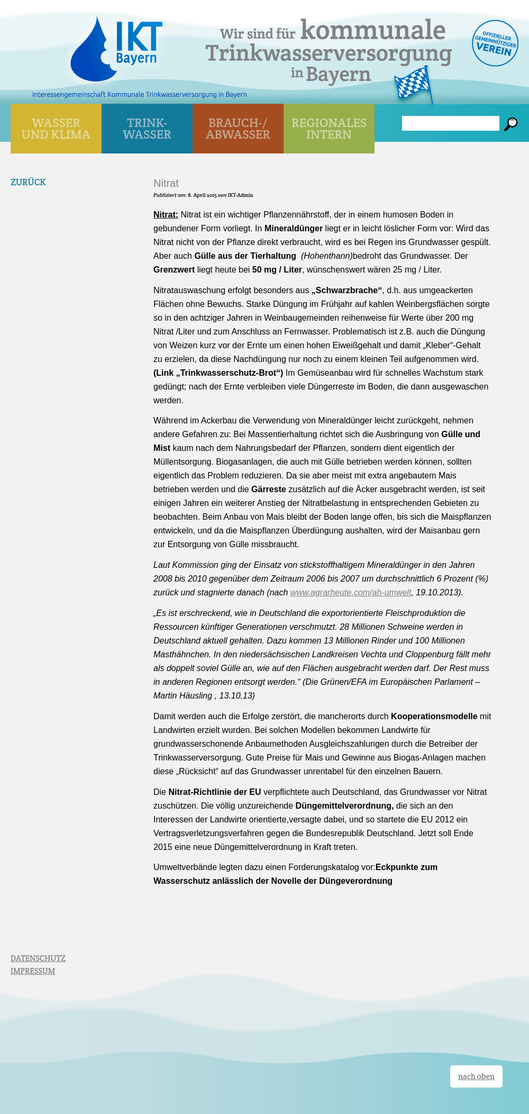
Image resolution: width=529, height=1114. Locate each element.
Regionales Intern (329, 128)
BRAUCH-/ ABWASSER (238, 128)
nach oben (476, 1076)
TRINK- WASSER (147, 128)
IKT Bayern (116, 43)
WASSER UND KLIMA (56, 128)
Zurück (28, 182)
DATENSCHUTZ (38, 958)
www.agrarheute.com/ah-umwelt (351, 592)
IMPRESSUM (33, 971)
